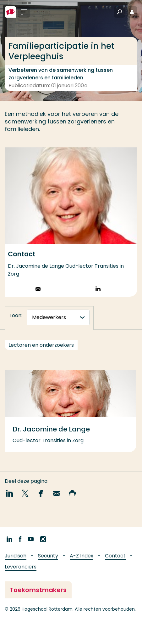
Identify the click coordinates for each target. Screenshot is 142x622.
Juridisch (15, 555)
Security (48, 555)
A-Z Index (81, 555)
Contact (115, 555)
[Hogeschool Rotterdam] (10, 12)
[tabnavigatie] (58, 317)
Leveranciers (20, 566)
